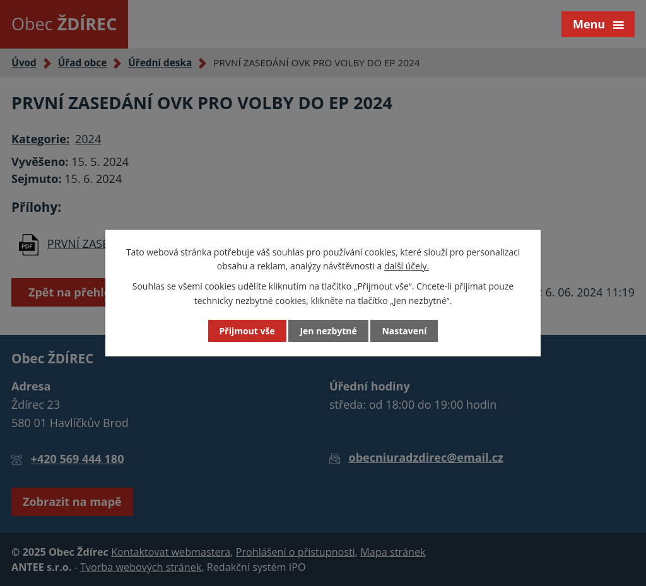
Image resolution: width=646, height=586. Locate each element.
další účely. (406, 266)
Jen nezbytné (328, 331)
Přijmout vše (247, 331)
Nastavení (404, 331)
